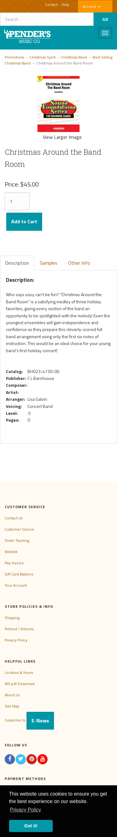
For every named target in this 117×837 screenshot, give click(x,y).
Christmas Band (74, 57)
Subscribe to (29, 720)
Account (91, 6)
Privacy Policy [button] (25, 809)
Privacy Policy (16, 640)
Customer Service (19, 529)
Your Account (16, 585)
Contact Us (13, 518)
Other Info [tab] (79, 263)
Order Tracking (17, 540)
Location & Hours (19, 672)
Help (65, 4)
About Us (12, 695)
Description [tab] (17, 263)
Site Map (12, 706)
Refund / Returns (19, 629)
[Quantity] (17, 201)
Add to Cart (24, 221)
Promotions (14, 57)
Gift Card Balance (19, 574)
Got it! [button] (30, 825)
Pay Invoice (14, 563)
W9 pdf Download (20, 684)
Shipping (12, 618)
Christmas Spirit (43, 57)
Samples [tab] (48, 263)
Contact (51, 4)
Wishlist (11, 552)
